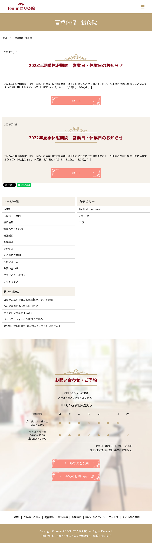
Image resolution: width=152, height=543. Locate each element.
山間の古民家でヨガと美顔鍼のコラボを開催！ (29, 299)
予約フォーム (11, 262)
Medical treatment (90, 209)
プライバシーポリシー (16, 275)
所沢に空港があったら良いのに (21, 306)
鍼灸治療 (8, 222)
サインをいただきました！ (18, 312)
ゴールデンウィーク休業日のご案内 (23, 319)
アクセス (8, 248)
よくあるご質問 (12, 255)
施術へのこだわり (13, 229)
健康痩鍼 (8, 242)
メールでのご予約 (76, 463)
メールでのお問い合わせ (76, 476)
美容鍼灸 (8, 235)
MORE (76, 101)
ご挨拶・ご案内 (12, 215)
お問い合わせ (11, 268)
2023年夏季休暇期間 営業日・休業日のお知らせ (76, 65)
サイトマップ (11, 281)
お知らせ (84, 215)
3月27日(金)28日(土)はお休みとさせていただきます (32, 325)
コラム (83, 222)
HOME (5, 37)
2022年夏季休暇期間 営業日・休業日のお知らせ (76, 137)
